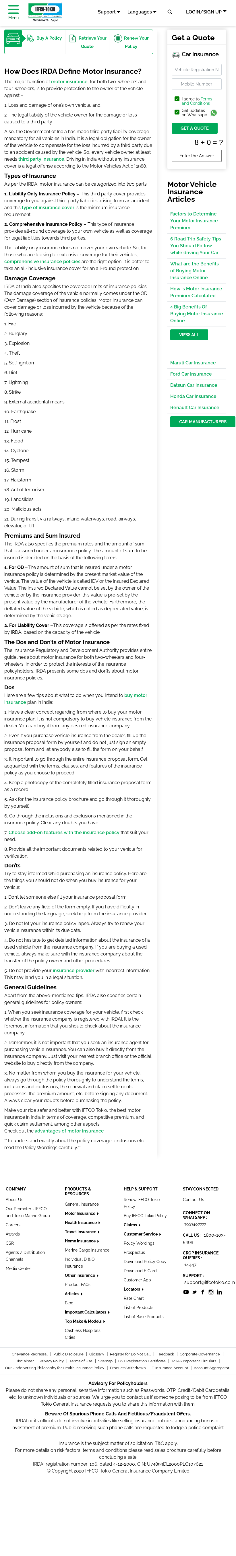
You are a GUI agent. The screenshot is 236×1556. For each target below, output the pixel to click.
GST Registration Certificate (142, 1361)
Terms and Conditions (197, 101)
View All (189, 334)
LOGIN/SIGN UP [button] (204, 12)
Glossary (97, 1354)
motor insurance (69, 81)
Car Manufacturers (203, 421)
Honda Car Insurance (193, 396)
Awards (13, 1234)
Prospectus (134, 1252)
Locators (132, 1289)
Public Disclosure (68, 1354)
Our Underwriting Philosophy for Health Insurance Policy (55, 1368)
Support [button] (107, 12)
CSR (10, 1243)
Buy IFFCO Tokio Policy (145, 1215)
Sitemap (105, 1361)
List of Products (138, 1307)
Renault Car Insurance (194, 407)
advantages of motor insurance (69, 1131)
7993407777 (195, 1224)
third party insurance (41, 159)
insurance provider (73, 970)
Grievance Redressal (30, 1354)
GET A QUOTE (195, 128)
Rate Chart (134, 1298)
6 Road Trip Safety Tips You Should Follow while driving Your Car (195, 245)
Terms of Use (81, 1361)
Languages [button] (139, 12)
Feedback (165, 1354)
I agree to (197, 101)
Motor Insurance (80, 1213)
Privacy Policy (52, 1361)
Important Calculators (86, 1312)
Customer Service (141, 1234)
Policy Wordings (139, 1243)
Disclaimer (25, 1361)
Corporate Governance (200, 1354)
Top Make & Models (83, 1321)
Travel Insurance (81, 1231)
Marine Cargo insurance (87, 1250)
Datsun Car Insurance (193, 385)
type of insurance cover (48, 207)
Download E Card (140, 1271)
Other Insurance (80, 1275)
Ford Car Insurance (191, 374)
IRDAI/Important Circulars (194, 1361)
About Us (14, 1199)
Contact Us (193, 1199)
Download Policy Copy (145, 1261)
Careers (13, 1225)
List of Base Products (144, 1316)
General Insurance (82, 1204)
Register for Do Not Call (131, 1354)
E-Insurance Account (170, 1368)
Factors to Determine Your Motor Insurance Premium (194, 220)
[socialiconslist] (186, 1291)
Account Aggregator (211, 1368)
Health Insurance (81, 1222)
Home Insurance (80, 1241)
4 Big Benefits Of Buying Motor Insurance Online (196, 313)
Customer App (137, 1280)
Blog (69, 1303)
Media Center (18, 1268)
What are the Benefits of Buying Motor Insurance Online (194, 270)
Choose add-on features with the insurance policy (64, 832)
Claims (131, 1225)
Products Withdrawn (128, 1368)
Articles (72, 1293)
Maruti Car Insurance (193, 363)
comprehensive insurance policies (42, 261)
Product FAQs (77, 1284)
